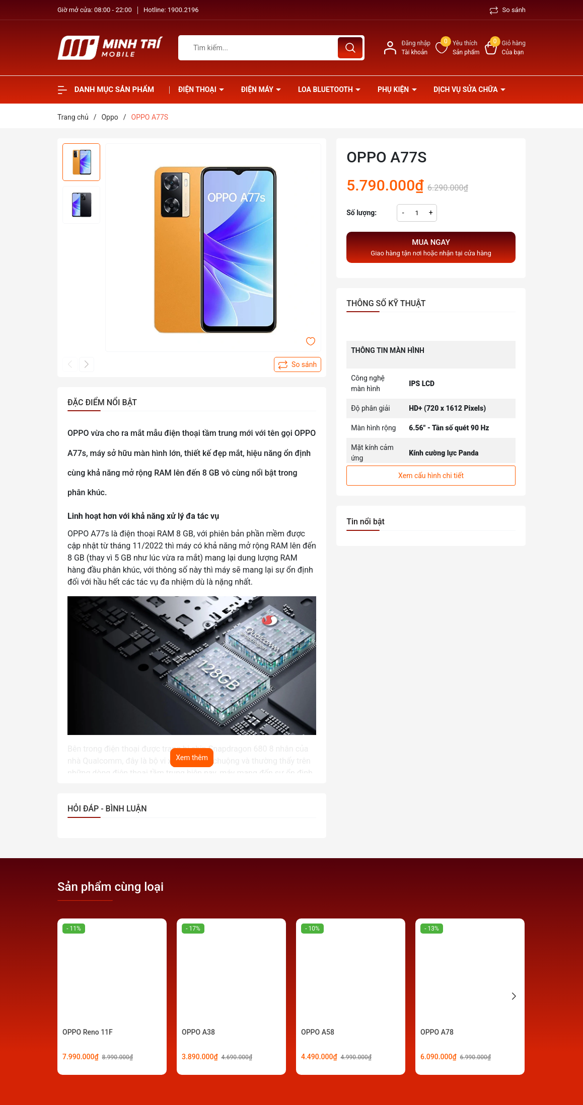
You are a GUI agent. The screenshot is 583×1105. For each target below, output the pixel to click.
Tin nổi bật (365, 521)
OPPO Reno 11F (87, 1032)
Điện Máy (258, 89)
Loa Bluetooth (326, 89)
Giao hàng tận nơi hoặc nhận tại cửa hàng (430, 247)
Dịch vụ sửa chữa (466, 89)
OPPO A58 (317, 1032)
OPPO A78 (437, 1032)
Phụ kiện (394, 89)
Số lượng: (361, 213)
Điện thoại (198, 89)
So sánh (508, 10)
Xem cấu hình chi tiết (431, 476)
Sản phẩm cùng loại (110, 887)
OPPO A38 (198, 1032)
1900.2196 (183, 10)
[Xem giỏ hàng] (505, 48)
